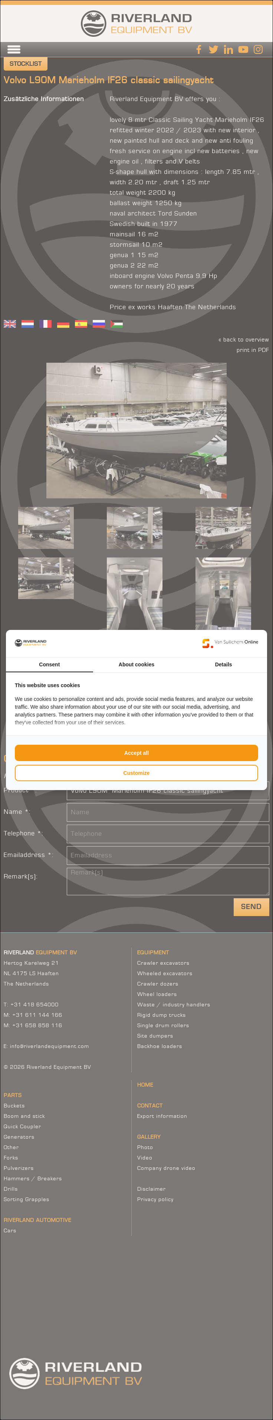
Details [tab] (223, 664)
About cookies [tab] (136, 664)
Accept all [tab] (136, 753)
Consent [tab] (49, 664)
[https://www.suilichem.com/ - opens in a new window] (230, 643)
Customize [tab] (137, 773)
